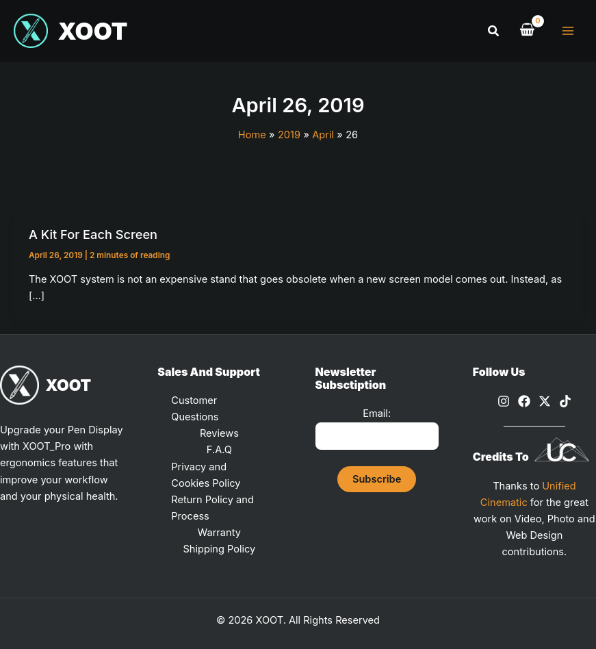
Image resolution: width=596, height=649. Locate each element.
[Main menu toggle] (568, 30)
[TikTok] (565, 401)
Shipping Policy (219, 549)
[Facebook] (524, 401)
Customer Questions (194, 408)
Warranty (219, 532)
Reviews (219, 433)
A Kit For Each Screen (93, 234)
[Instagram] (503, 401)
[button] (494, 31)
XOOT (94, 31)
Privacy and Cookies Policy (205, 475)
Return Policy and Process (212, 508)
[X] (545, 401)
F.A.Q (219, 450)
